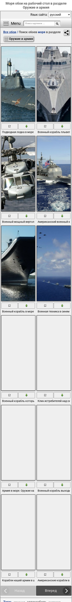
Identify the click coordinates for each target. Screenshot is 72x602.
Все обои (9, 32)
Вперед (51, 591)
